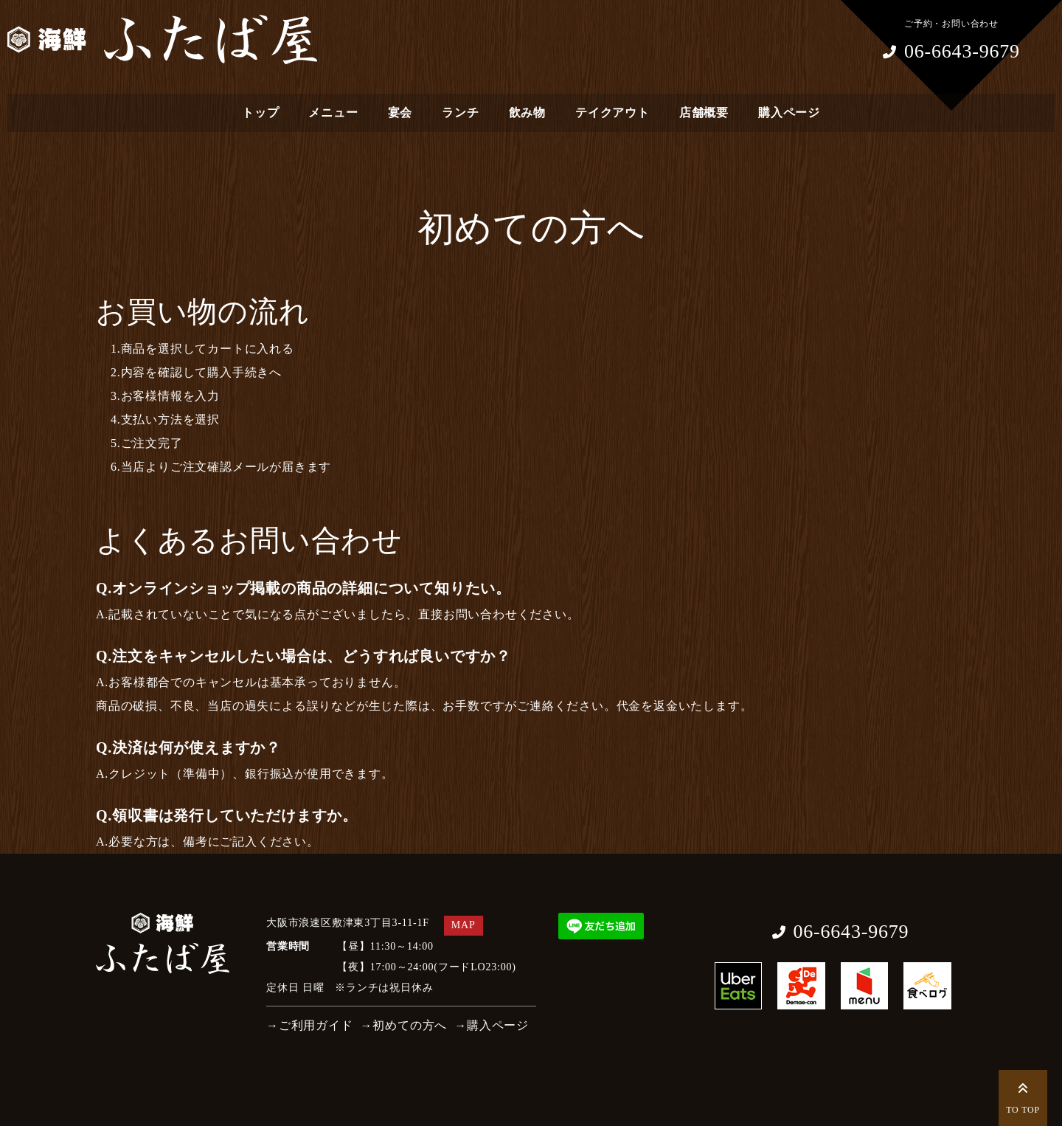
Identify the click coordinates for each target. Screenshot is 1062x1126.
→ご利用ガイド (309, 1025)
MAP (463, 924)
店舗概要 (704, 112)
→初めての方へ (404, 1025)
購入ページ (789, 112)
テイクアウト (612, 112)
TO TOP (1023, 1096)
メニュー (333, 112)
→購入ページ (491, 1025)
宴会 (400, 112)
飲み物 (527, 112)
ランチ (460, 112)
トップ (260, 112)
